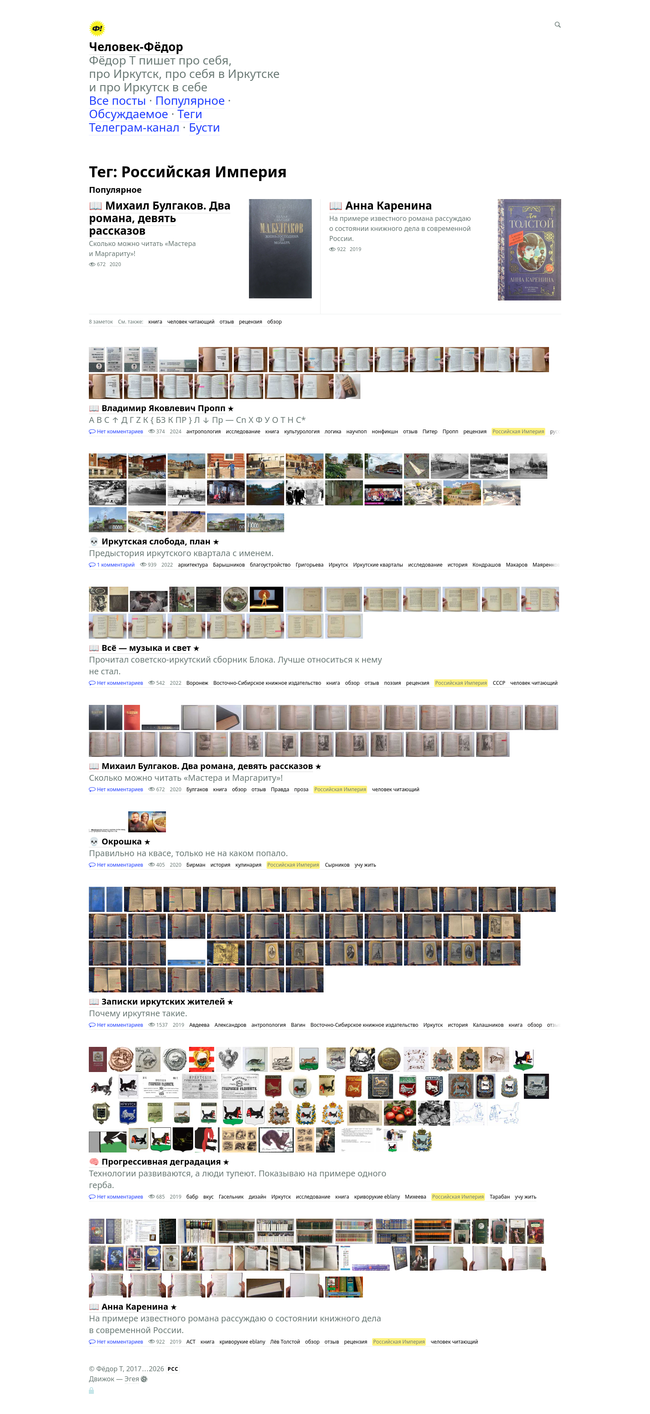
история (458, 564)
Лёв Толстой (285, 1341)
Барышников (229, 564)
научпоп (357, 431)
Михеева (415, 1196)
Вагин (298, 1024)
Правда (280, 789)
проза (301, 789)
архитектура (193, 564)
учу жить (365, 864)
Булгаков (197, 789)
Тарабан (500, 1196)
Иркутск (338, 564)
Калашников (488, 1024)
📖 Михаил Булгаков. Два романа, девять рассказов (159, 218)
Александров (230, 1024)
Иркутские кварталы (378, 564)
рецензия (250, 321)
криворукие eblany (377, 1196)
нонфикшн (385, 431)
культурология (302, 431)
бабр (192, 1196)
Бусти (204, 127)
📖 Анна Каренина (380, 205)
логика (333, 431)
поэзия (392, 682)
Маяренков (546, 564)
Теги (189, 114)
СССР (499, 682)
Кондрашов (487, 564)
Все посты (117, 100)
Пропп (450, 431)
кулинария (249, 864)
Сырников (337, 864)
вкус (208, 1196)
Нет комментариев (116, 431)
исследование (243, 431)
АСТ (191, 1341)
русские (559, 431)
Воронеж (197, 682)
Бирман (195, 864)
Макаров (517, 564)
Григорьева (309, 564)
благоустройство (270, 564)
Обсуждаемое (128, 114)
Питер (430, 431)
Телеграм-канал (134, 127)
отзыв (227, 321)
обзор (274, 321)
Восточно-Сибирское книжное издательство (267, 682)
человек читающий (191, 321)
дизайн (257, 1196)
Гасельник (231, 1196)
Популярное (190, 100)
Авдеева (199, 1024)
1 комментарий (112, 564)
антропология (203, 431)
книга (155, 321)
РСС (173, 1369)
